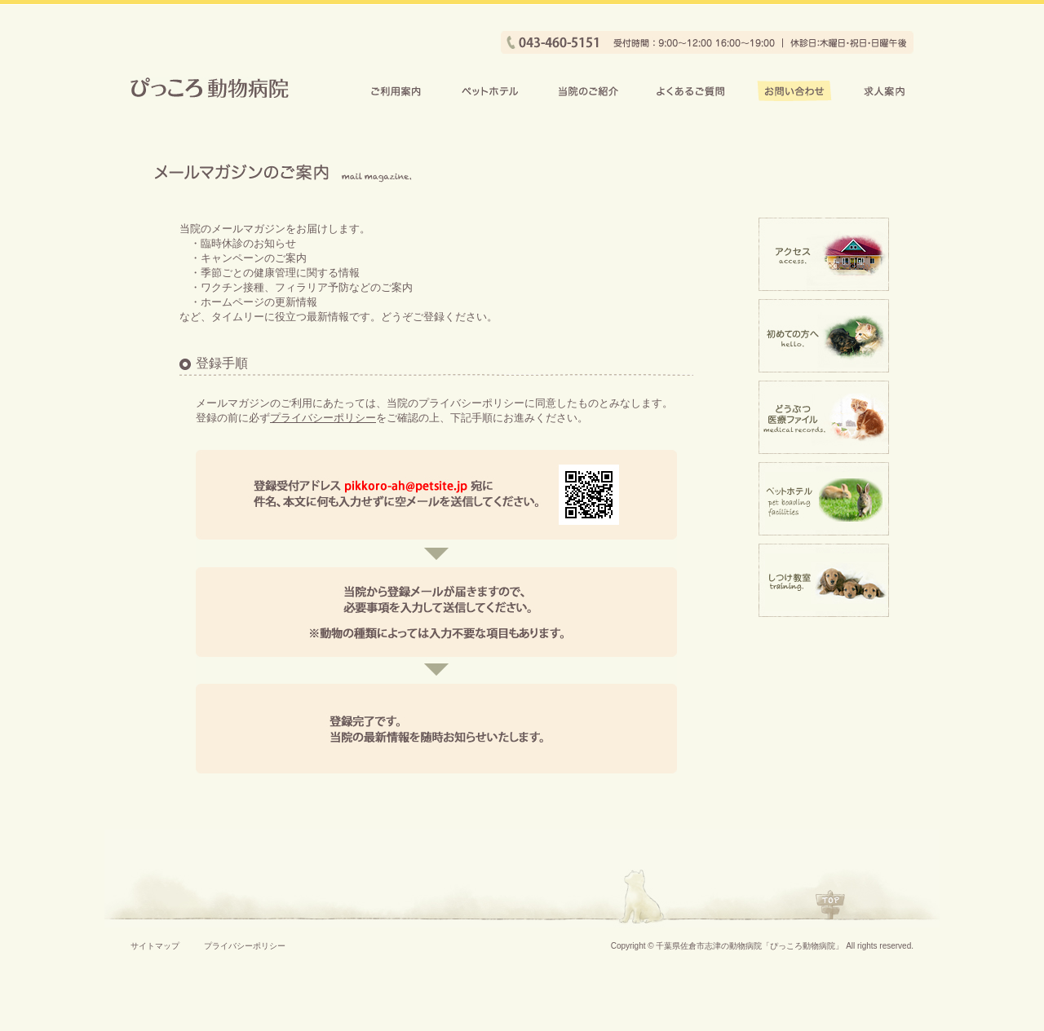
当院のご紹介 (587, 91)
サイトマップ (154, 945)
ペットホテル (490, 91)
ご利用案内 (396, 91)
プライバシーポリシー (323, 418)
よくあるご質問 (690, 91)
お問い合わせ (794, 91)
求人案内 (885, 91)
